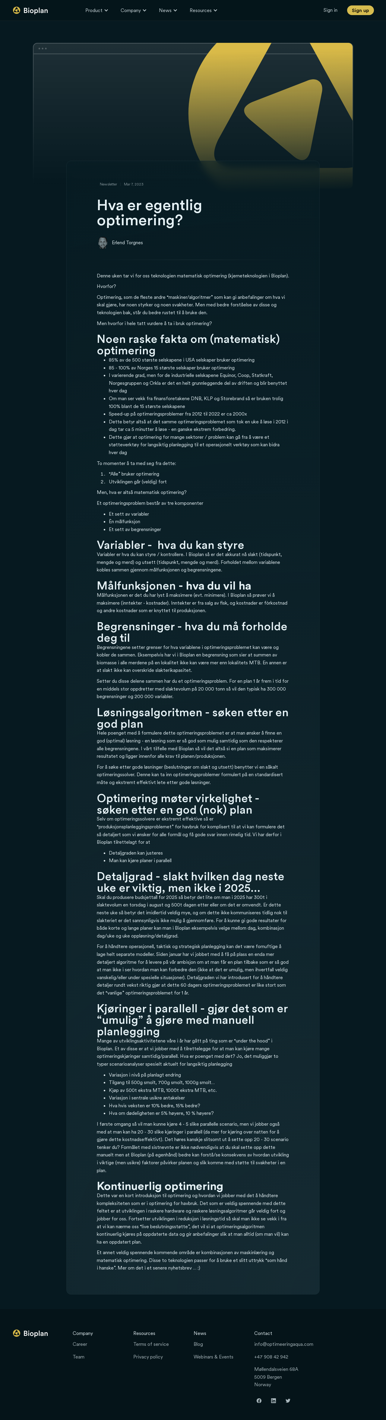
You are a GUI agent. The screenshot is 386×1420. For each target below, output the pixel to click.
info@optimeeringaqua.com (283, 1344)
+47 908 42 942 (271, 1357)
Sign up (360, 10)
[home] (30, 10)
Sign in (330, 10)
